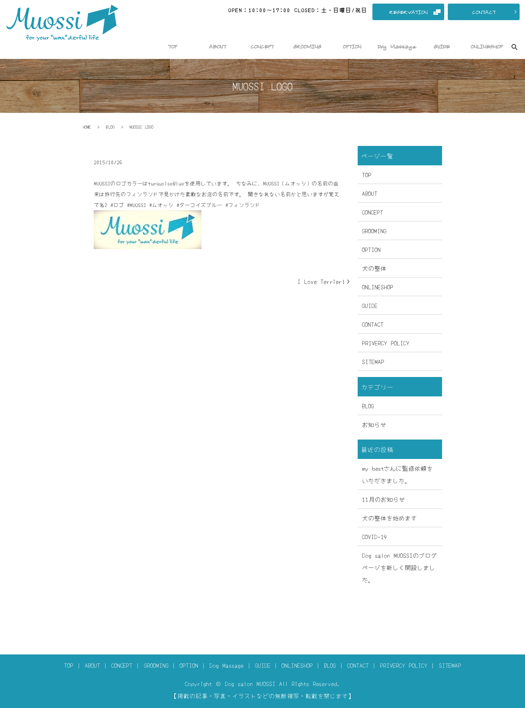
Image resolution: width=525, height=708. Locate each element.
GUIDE (369, 305)
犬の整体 (374, 267)
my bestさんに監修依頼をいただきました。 (397, 474)
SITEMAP (373, 361)
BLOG (110, 127)
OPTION (371, 249)
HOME (87, 127)
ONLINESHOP (377, 286)
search (514, 47)
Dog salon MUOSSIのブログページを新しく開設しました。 (399, 567)
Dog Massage (226, 665)
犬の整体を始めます (389, 517)
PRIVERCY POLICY (385, 342)
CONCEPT (372, 211)
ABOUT (369, 193)
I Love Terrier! (321, 281)
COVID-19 (374, 536)
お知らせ (374, 424)
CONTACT (373, 323)
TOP (366, 174)
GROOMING (374, 230)
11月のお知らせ (383, 499)
